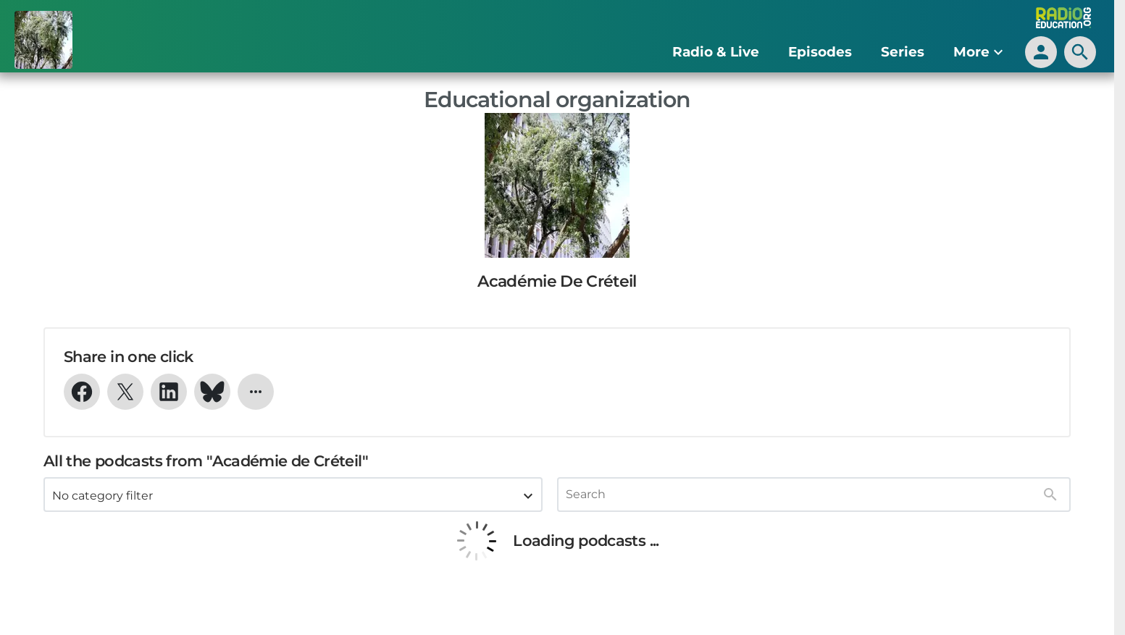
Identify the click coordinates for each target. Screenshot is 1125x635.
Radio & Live (715, 51)
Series (902, 51)
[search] (1080, 52)
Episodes (820, 51)
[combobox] (293, 494)
